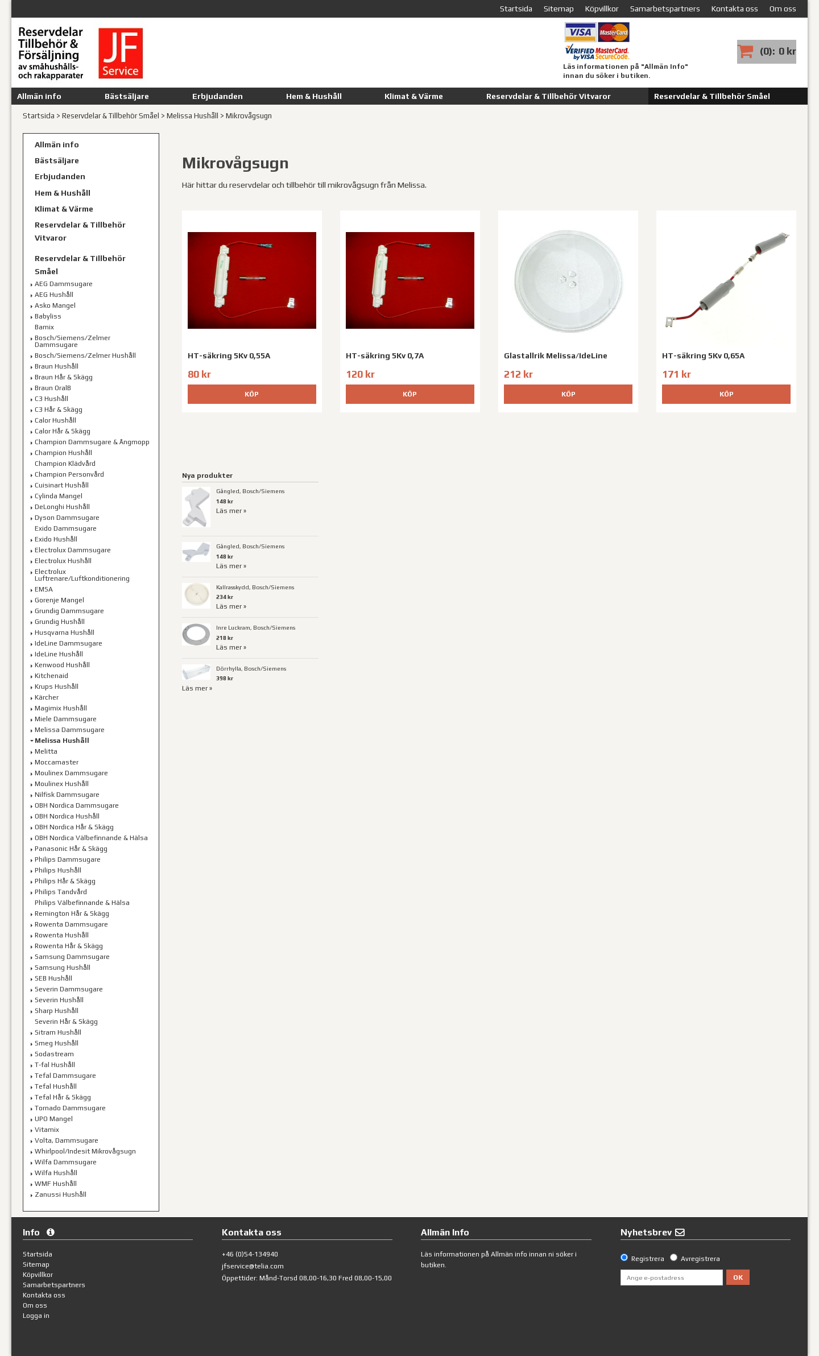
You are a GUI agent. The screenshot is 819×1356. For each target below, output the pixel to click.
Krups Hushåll (56, 687)
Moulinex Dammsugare (71, 773)
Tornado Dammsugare (70, 1108)
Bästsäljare (127, 96)
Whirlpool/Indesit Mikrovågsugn (85, 1151)
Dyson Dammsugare (67, 518)
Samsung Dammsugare (72, 957)
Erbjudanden (217, 96)
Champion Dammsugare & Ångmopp (92, 442)
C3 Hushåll (51, 399)
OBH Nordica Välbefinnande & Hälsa (91, 838)
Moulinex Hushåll (62, 784)
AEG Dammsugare (64, 284)
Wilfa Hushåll (56, 1173)
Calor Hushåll (55, 420)
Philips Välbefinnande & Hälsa (82, 903)
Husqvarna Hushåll (64, 632)
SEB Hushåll (53, 978)
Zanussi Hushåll (60, 1194)
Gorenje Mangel (59, 600)
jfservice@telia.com (253, 1266)
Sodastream (54, 1054)
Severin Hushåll (59, 1000)
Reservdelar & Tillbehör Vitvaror (548, 96)
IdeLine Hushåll (59, 654)
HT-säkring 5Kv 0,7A (385, 355)
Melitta (46, 751)
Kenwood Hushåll (62, 665)
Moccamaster (56, 762)
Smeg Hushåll (56, 1043)
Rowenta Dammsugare (71, 924)
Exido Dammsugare (66, 528)
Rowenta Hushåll (62, 935)
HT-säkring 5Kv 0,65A (703, 355)
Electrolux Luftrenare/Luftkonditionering (82, 575)
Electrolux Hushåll (63, 561)
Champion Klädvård (65, 464)
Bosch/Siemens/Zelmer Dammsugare (72, 341)
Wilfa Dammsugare (66, 1162)
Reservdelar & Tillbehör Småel (712, 96)
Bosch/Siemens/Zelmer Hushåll (85, 355)
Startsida (39, 115)
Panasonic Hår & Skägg (71, 849)
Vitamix (47, 1130)
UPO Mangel (54, 1119)
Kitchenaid (51, 676)
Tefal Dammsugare (65, 1076)
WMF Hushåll (56, 1184)
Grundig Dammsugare (69, 611)
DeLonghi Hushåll (62, 507)
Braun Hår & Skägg (64, 377)
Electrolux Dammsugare (73, 550)
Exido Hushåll (56, 539)
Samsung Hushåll (62, 967)
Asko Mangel (55, 305)
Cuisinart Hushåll (62, 485)
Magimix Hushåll (61, 708)
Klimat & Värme (413, 96)
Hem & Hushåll (314, 96)
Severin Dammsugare (69, 989)
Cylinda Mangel (58, 496)
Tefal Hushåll (56, 1086)
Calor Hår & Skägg (62, 431)
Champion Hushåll (63, 453)
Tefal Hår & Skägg (63, 1097)
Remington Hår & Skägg (72, 913)
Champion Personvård (69, 474)
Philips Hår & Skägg (65, 881)
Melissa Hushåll (192, 115)
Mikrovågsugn (249, 115)
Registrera (647, 1259)
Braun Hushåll (56, 366)
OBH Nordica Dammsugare (77, 805)
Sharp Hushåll (56, 1011)
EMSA (44, 589)
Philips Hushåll (58, 870)
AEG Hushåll (54, 295)
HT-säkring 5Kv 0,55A (229, 355)
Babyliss (48, 316)
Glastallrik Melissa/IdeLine (555, 355)
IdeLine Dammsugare (68, 643)
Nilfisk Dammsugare (67, 795)
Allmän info (39, 96)
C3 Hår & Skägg (58, 410)
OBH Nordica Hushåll (67, 816)
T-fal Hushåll (55, 1065)
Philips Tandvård (61, 892)
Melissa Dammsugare (70, 730)
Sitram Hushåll (58, 1032)
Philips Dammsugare (68, 859)
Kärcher (47, 697)
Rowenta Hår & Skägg (69, 946)
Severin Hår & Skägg (66, 1022)
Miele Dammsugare (66, 719)
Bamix (44, 327)
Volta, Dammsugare (66, 1140)
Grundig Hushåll (60, 622)
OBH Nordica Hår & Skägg (74, 827)
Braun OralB (53, 388)
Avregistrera (700, 1259)
